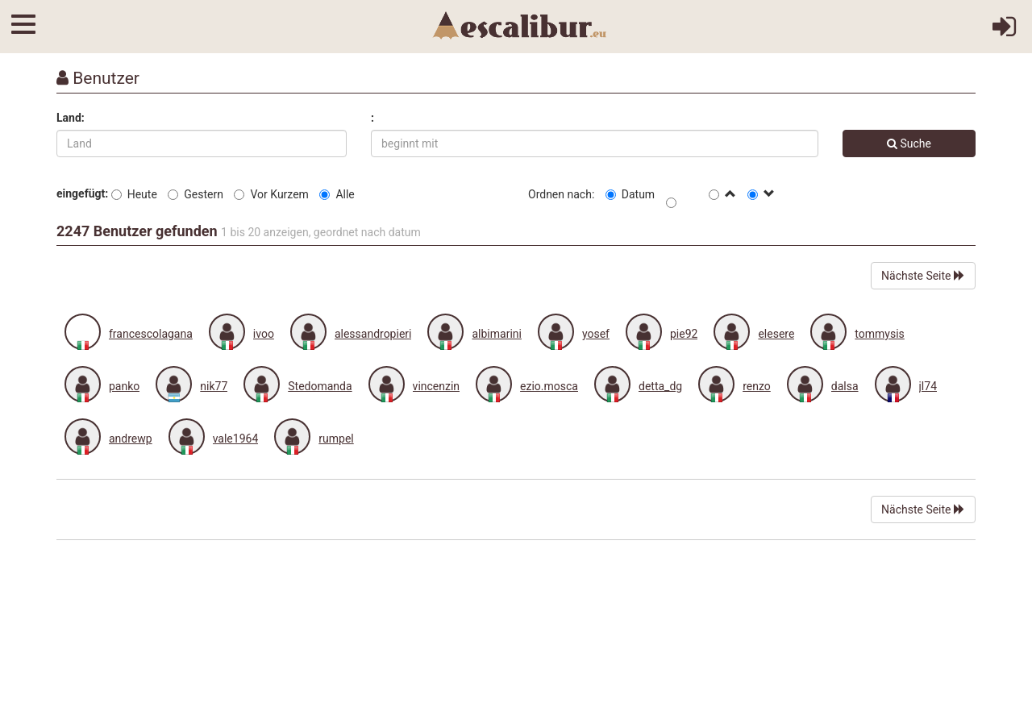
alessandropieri (373, 333)
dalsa (845, 386)
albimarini (496, 333)
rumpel (335, 438)
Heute (134, 194)
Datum (630, 194)
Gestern (195, 194)
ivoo (263, 333)
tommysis (879, 333)
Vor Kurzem (271, 194)
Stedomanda (320, 386)
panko (124, 386)
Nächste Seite (923, 275)
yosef (596, 333)
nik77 (213, 386)
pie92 (683, 333)
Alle (336, 194)
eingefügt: (82, 193)
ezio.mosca (549, 386)
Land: (70, 117)
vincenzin (436, 386)
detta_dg (660, 386)
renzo (757, 386)
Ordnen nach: (561, 194)
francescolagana (151, 333)
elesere (776, 333)
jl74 (928, 386)
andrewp (130, 438)
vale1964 (236, 438)
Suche (909, 143)
